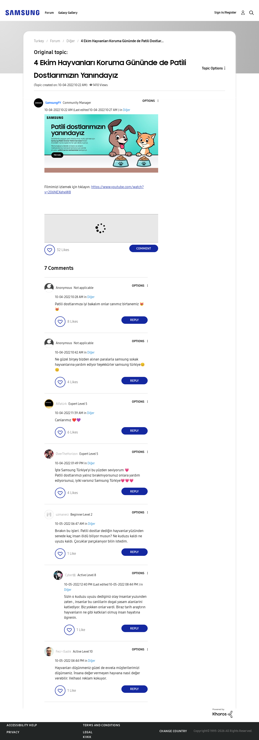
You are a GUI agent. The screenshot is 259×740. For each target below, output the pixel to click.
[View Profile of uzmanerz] (62, 514)
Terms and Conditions (101, 725)
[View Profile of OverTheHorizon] (67, 454)
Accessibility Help (22, 725)
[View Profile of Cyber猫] (70, 575)
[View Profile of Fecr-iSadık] (63, 651)
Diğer (126, 110)
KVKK (87, 737)
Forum (49, 13)
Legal (87, 732)
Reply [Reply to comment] (134, 320)
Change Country (173, 731)
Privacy (13, 732)
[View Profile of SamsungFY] (53, 103)
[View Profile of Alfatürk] (61, 404)
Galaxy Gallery (67, 13)
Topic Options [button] (212, 68)
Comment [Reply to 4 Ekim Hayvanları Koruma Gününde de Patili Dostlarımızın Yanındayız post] (143, 248)
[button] (150, 101)
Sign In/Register (225, 12)
